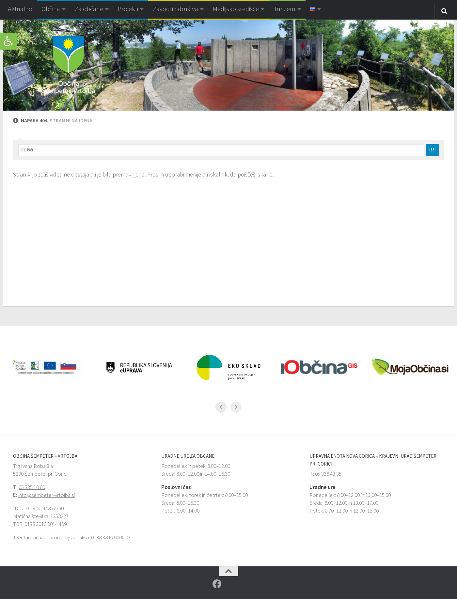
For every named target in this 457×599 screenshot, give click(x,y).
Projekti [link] (128, 9)
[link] (8, 41)
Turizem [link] (284, 9)
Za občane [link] (89, 9)
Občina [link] (50, 9)
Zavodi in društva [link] (175, 9)
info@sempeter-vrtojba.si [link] (46, 495)
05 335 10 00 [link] (32, 487)
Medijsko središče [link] (236, 9)
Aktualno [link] (20, 9)
